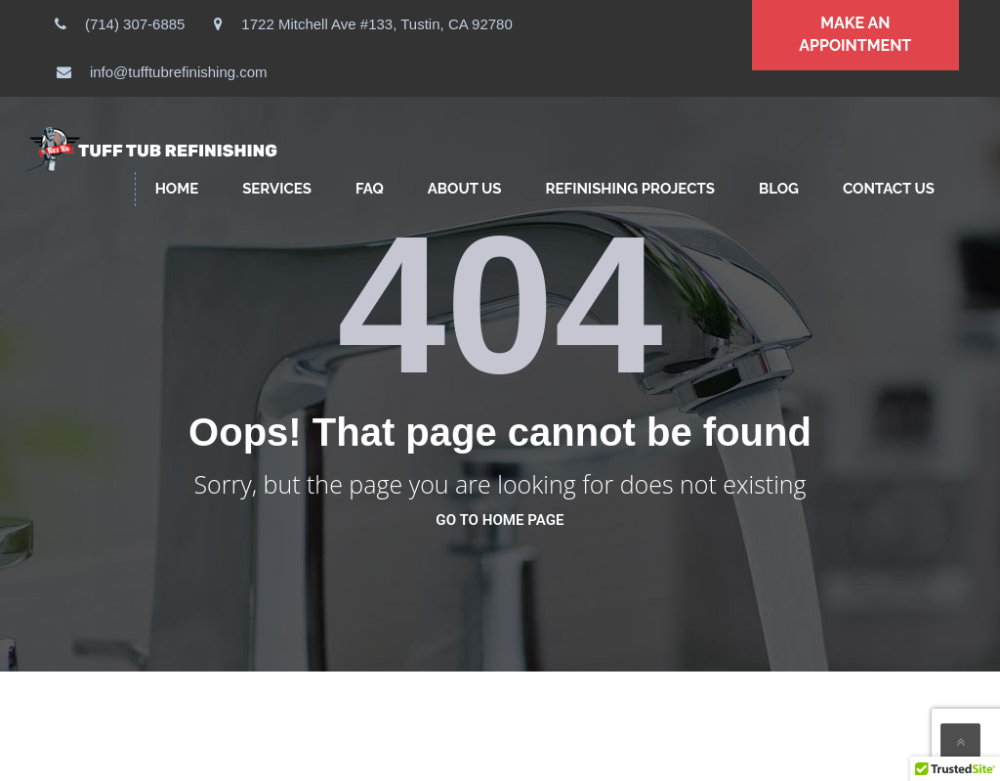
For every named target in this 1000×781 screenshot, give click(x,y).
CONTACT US (889, 188)
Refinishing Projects (630, 188)
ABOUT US (465, 188)
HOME (177, 188)
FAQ (369, 188)
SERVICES (277, 188)
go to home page (499, 520)
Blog (779, 188)
